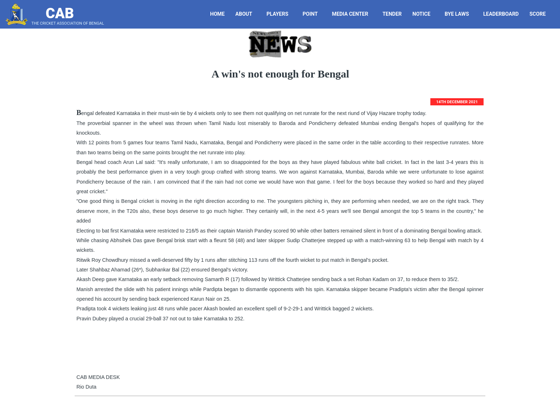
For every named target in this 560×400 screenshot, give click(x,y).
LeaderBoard (501, 14)
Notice (424, 14)
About (246, 14)
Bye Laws (459, 14)
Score (540, 14)
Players (280, 14)
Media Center (353, 14)
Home (217, 14)
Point (312, 14)
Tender (393, 14)
